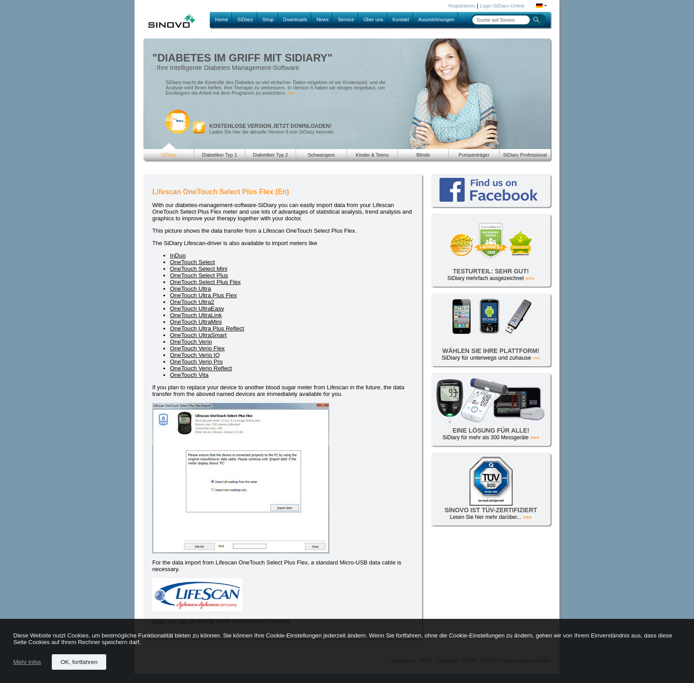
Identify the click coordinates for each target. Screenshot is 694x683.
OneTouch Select (192, 262)
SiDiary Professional (525, 154)
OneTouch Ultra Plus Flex (203, 295)
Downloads (295, 19)
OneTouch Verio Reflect (201, 368)
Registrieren (461, 5)
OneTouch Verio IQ (195, 355)
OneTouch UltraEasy (197, 308)
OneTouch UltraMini (196, 321)
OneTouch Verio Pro (196, 361)
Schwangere (321, 154)
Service (346, 19)
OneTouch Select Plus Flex (205, 282)
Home (221, 19)
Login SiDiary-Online (502, 5)
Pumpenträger (474, 154)
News (322, 19)
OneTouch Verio (191, 341)
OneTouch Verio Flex (197, 348)
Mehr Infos (27, 662)
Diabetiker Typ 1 (219, 154)
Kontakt (401, 19)
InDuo (178, 255)
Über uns (373, 19)
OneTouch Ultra (190, 288)
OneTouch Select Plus (199, 275)
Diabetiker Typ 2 (270, 154)
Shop (268, 19)
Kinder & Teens (372, 154)
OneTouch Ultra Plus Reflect (207, 328)
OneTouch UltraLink (196, 315)
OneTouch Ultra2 (192, 302)
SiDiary (245, 19)
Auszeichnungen (436, 19)
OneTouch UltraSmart (198, 335)
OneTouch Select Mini (198, 268)
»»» (291, 93)
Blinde (423, 154)
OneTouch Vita (189, 375)
